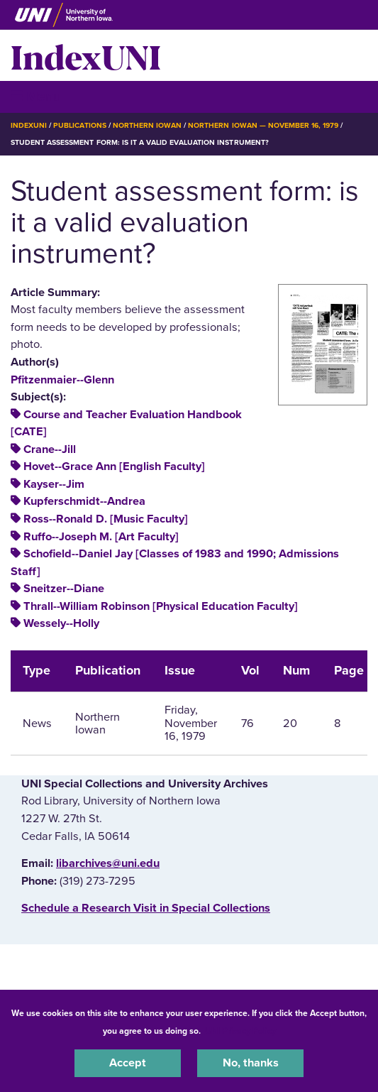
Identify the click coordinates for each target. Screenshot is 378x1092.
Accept (127, 1063)
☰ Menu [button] (36, 96)
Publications (79, 125)
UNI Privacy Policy (240, 1031)
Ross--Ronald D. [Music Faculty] (105, 519)
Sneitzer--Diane (63, 589)
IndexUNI (86, 55)
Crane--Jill (49, 449)
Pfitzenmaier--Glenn (62, 380)
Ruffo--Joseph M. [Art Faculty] (101, 537)
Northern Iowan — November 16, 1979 (263, 125)
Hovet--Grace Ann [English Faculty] (114, 466)
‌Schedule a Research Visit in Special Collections (145, 908)
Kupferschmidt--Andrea (84, 501)
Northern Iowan (147, 125)
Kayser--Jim (53, 484)
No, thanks (251, 1063)
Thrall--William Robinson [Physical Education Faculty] (160, 606)
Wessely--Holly (61, 623)
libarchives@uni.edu (108, 863)
